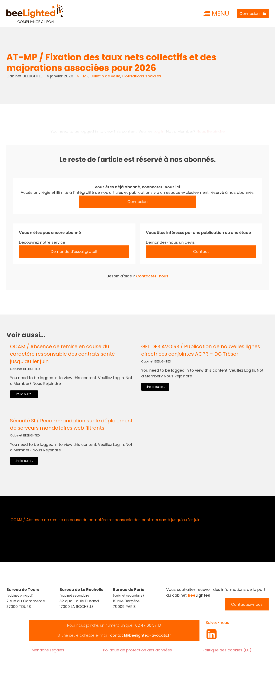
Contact (201, 251)
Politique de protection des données (137, 650)
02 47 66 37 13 (148, 625)
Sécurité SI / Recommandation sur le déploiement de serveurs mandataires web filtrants (71, 424)
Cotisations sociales (141, 76)
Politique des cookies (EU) (227, 650)
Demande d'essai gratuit (74, 251)
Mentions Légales (48, 650)
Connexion (137, 201)
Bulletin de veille (105, 76)
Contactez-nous (152, 276)
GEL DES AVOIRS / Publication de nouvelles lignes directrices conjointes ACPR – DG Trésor (200, 350)
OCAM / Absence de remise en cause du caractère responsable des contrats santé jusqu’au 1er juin (62, 354)
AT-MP (82, 76)
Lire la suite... (24, 394)
